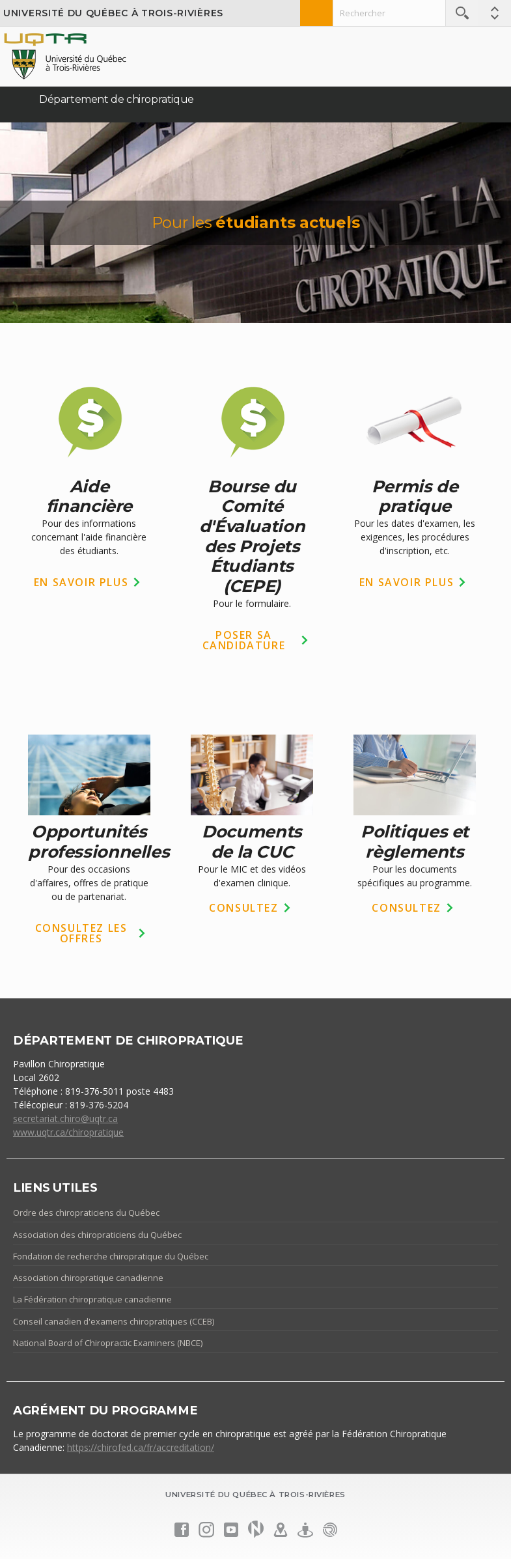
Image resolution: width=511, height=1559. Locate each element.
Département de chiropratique (116, 99)
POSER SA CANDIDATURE (244, 640)
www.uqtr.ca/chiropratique (68, 1132)
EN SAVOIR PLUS (81, 582)
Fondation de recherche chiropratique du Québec (110, 1256)
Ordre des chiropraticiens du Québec (86, 1212)
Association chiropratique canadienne (88, 1278)
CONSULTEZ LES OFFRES (81, 933)
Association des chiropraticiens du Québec (97, 1235)
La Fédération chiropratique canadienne (92, 1299)
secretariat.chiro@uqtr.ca (65, 1118)
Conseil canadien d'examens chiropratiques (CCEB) (113, 1321)
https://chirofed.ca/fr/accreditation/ (140, 1447)
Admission (316, 13)
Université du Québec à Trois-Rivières (113, 13)
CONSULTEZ (243, 908)
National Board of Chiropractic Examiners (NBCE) (107, 1343)
